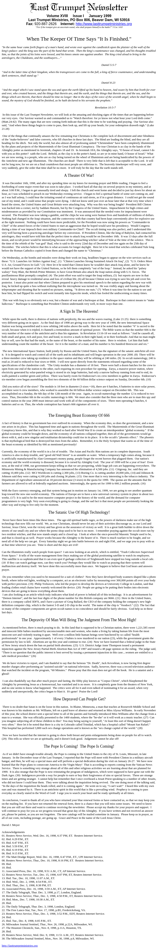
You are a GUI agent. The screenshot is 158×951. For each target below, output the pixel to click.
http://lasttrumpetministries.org (20, 945)
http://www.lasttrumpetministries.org (104, 24)
